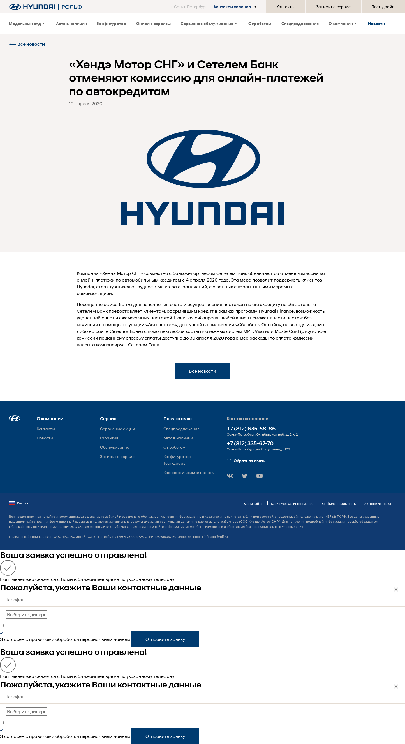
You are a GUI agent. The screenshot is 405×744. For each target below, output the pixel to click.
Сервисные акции (117, 428)
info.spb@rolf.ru (216, 537)
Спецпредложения (300, 23)
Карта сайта (253, 503)
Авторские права (377, 503)
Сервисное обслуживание (209, 23)
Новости (376, 23)
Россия (18, 503)
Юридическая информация (292, 503)
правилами (41, 639)
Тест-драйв (383, 6)
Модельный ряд (27, 23)
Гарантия (109, 438)
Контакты (285, 6)
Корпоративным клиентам (189, 472)
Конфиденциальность (339, 503)
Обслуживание (114, 447)
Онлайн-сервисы (153, 23)
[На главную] (32, 7)
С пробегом (259, 23)
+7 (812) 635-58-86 (251, 428)
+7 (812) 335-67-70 (250, 443)
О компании (343, 23)
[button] (215, 6)
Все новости (27, 44)
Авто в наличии (71, 23)
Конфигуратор (111, 23)
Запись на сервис (333, 6)
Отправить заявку (165, 639)
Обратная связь (246, 460)
